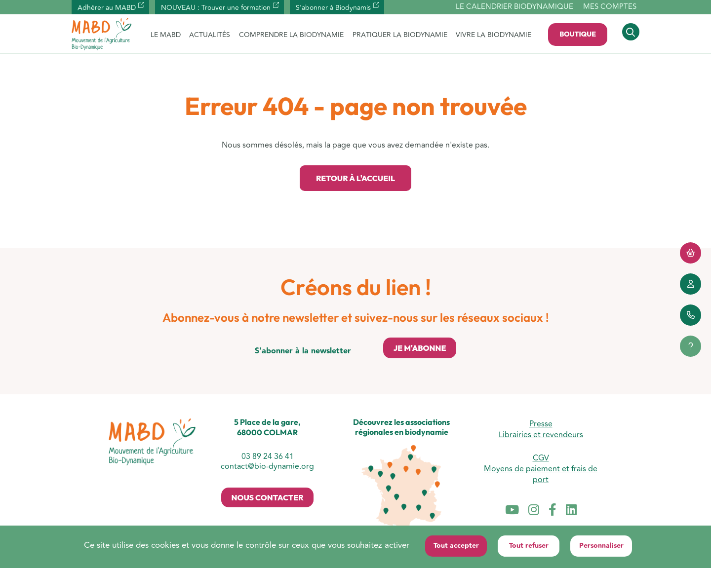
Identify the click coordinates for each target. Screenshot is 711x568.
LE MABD (166, 35)
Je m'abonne (419, 348)
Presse (541, 424)
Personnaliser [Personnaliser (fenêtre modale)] (601, 545)
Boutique (577, 34)
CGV (541, 458)
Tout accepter (456, 545)
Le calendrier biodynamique (514, 7)
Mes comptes (609, 6)
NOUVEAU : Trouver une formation (216, 7)
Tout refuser (529, 545)
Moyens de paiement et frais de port (540, 474)
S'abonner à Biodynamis (333, 7)
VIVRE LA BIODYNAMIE (493, 35)
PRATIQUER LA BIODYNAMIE (400, 35)
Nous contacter (267, 497)
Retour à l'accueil (355, 178)
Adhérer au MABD (107, 7)
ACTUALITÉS (209, 35)
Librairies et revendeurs (541, 435)
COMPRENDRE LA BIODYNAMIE (291, 35)
